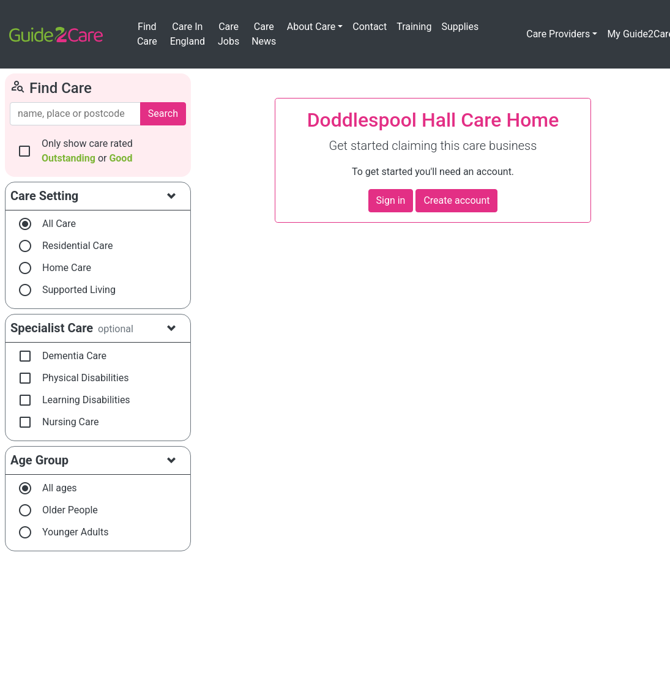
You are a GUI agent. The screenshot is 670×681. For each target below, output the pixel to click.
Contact (369, 26)
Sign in (391, 200)
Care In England (187, 34)
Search (163, 113)
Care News (263, 34)
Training (413, 26)
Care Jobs (228, 34)
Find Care (147, 34)
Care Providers (558, 34)
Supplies (459, 26)
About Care (311, 26)
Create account (456, 200)
